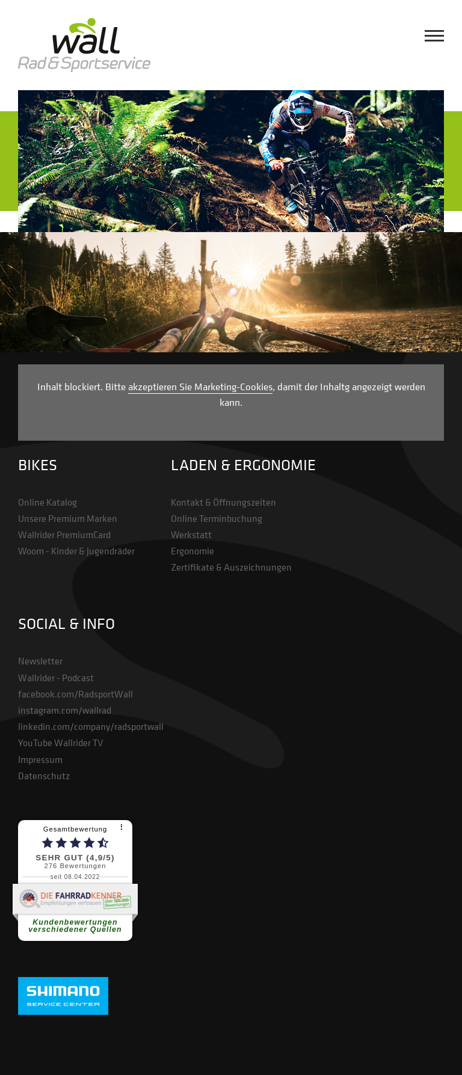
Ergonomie (192, 550)
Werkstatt (191, 534)
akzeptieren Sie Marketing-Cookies (200, 386)
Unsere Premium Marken (67, 518)
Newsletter (40, 660)
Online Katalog (47, 502)
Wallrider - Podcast (56, 677)
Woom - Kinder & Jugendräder (76, 550)
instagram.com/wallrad (64, 710)
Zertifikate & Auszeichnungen (231, 567)
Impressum (40, 759)
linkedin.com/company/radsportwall (91, 726)
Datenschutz (44, 775)
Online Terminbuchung (216, 518)
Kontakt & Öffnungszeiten (223, 502)
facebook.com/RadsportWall (75, 693)
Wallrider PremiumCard (64, 534)
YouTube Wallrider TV (60, 742)
